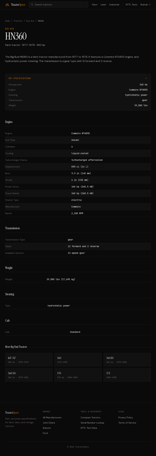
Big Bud (30, 21)
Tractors (18, 21)
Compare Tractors (90, 417)
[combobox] (58, 4)
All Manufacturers (52, 417)
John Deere (49, 422)
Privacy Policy (125, 417)
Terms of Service (127, 422)
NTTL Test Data (89, 427)
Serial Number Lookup (92, 422)
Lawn (103, 4)
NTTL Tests (131, 4)
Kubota (47, 427)
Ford (45, 433)
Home (7, 21)
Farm (94, 4)
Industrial (114, 4)
